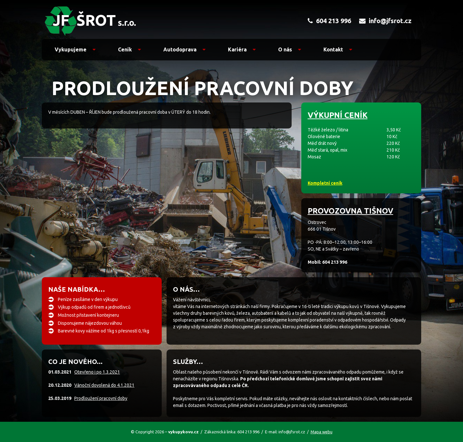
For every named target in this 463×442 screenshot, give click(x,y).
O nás (289, 49)
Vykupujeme (75, 49)
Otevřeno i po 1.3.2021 (97, 372)
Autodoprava (184, 49)
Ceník (129, 49)
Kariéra (242, 49)
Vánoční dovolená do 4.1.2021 (104, 385)
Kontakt (337, 49)
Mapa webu (321, 431)
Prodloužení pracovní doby (100, 398)
